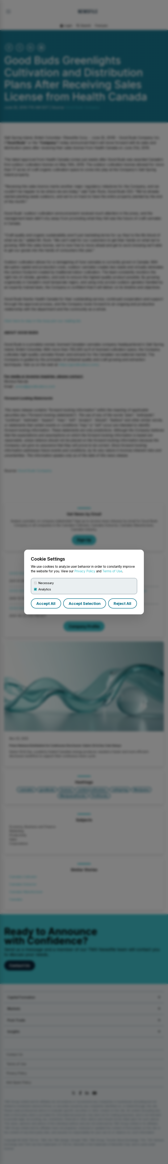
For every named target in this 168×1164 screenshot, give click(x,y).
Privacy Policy (84, 571)
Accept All (45, 603)
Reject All (122, 603)
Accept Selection (85, 603)
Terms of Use (112, 571)
